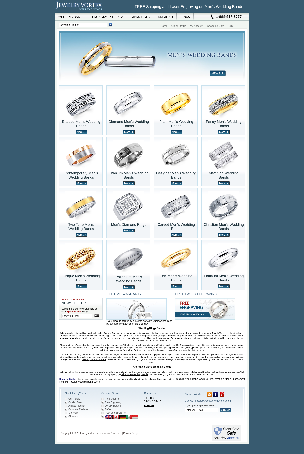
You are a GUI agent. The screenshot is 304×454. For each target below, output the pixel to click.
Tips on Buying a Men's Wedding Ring (193, 379)
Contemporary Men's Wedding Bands (81, 175)
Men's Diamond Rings (128, 224)
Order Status (178, 25)
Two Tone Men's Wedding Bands (81, 226)
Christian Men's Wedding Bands (224, 226)
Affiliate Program (77, 406)
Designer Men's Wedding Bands (176, 175)
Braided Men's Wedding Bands (81, 124)
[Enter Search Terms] (83, 25)
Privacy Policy (130, 433)
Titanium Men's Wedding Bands (129, 175)
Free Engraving (113, 402)
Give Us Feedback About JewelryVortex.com (208, 400)
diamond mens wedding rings (127, 338)
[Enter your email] (76, 316)
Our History (74, 399)
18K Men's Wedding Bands (176, 278)
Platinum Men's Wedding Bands (224, 278)
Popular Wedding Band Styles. (84, 381)
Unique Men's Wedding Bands (81, 278)
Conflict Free (75, 402)
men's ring (102, 347)
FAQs (108, 409)
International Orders (115, 413)
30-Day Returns (113, 406)
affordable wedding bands (134, 374)
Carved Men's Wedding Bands (176, 226)
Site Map (73, 413)
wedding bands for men (94, 359)
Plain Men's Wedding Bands (176, 124)
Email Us (149, 405)
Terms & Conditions (111, 433)
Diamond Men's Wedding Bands (129, 124)
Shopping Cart (215, 25)
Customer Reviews (78, 409)
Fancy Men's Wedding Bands (224, 124)
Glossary (73, 416)
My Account (196, 25)
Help (230, 25)
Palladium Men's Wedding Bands (129, 279)
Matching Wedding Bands (224, 175)
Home (164, 25)
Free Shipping (112, 399)
